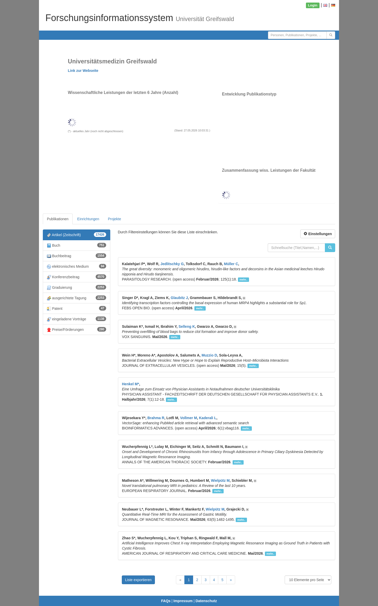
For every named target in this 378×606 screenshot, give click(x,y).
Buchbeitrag (76, 255)
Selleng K (186, 326)
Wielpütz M (220, 480)
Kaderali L (207, 418)
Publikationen (57, 219)
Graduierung (76, 287)
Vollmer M (188, 418)
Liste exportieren (138, 580)
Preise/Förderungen (76, 329)
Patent (76, 308)
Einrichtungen (88, 219)
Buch (76, 245)
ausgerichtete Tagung (76, 297)
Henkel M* (130, 384)
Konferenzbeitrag (76, 276)
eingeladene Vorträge (76, 318)
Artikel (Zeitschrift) (76, 234)
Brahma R (155, 418)
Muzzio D (209, 355)
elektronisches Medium (76, 266)
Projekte (114, 219)
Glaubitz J (179, 298)
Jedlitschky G (172, 264)
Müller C (231, 264)
